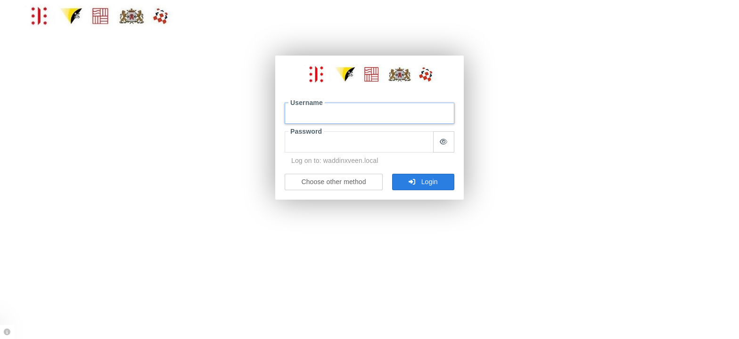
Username (306, 102)
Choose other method (333, 182)
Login (423, 182)
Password (306, 131)
